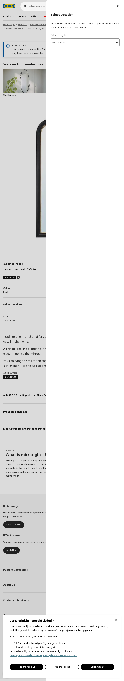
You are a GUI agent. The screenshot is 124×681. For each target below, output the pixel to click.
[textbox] (85, 43)
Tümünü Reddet (62, 666)
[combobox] (85, 42)
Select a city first (59, 35)
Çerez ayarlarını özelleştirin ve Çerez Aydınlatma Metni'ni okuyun (43, 655)
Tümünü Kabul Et (26, 666)
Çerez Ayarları (97, 666)
